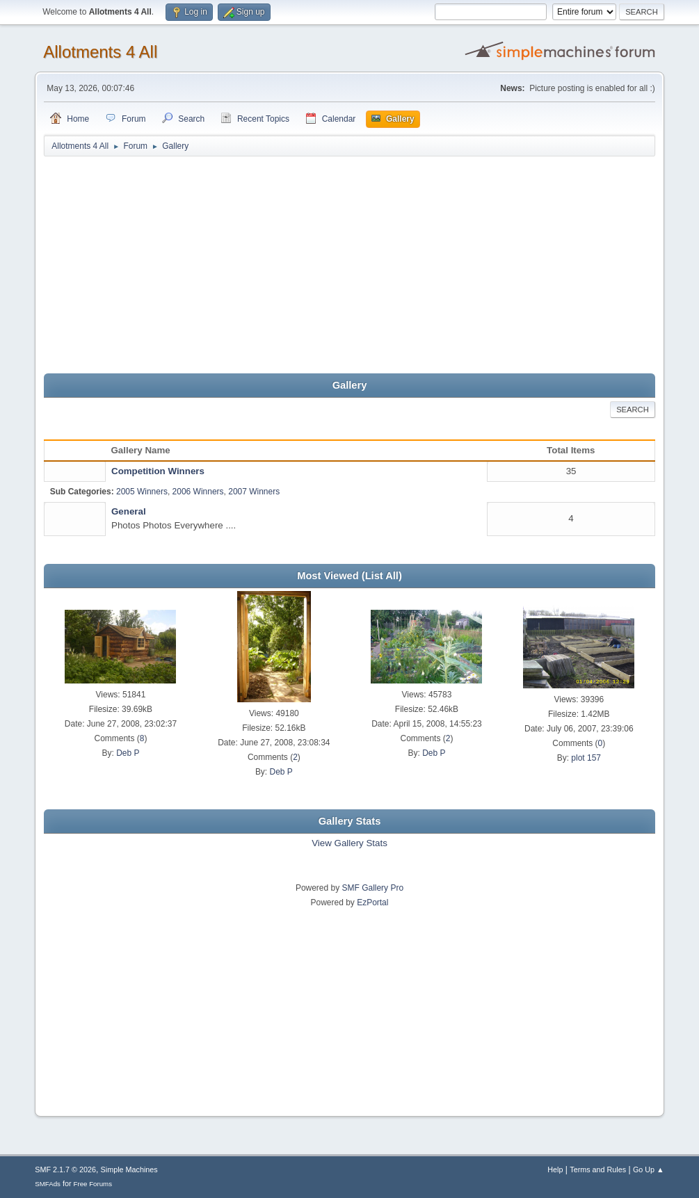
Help (555, 1169)
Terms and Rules (598, 1169)
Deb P (127, 753)
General (128, 511)
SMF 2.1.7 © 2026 (65, 1169)
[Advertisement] (349, 265)
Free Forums (93, 1184)
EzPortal (372, 902)
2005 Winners (142, 491)
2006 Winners (198, 491)
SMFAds (48, 1184)
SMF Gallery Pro (373, 888)
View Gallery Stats (349, 843)
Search (632, 409)
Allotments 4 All (100, 51)
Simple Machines (129, 1169)
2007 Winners (254, 491)
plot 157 (586, 758)
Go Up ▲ (648, 1169)
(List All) (382, 575)
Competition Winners (157, 471)
